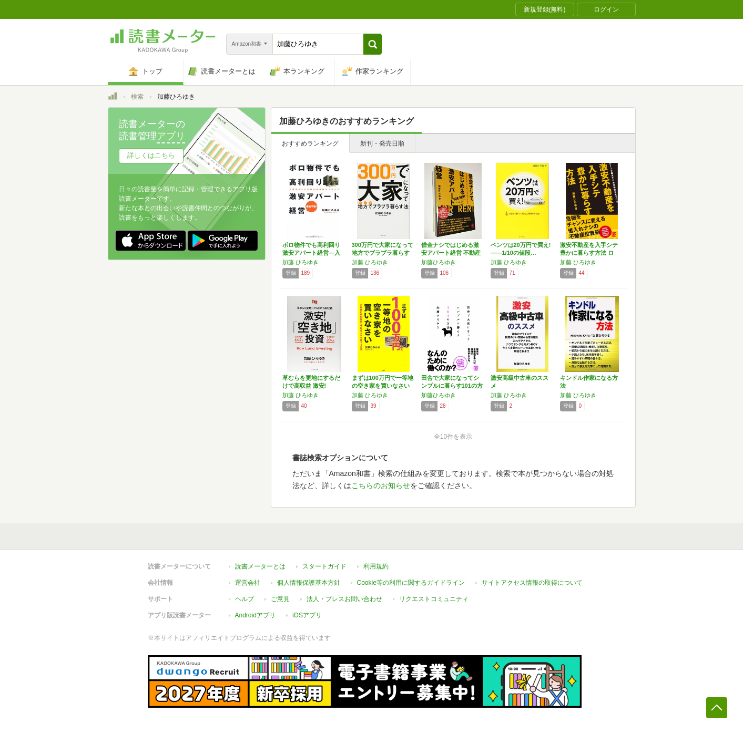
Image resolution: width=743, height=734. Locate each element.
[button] (372, 44)
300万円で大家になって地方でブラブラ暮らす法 (382, 253)
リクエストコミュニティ (434, 599)
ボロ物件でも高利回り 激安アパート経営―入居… (311, 253)
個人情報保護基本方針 (308, 583)
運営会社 (247, 583)
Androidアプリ (255, 615)
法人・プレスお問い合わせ (344, 599)
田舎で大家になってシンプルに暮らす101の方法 (452, 386)
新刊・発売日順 (382, 143)
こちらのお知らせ (380, 485)
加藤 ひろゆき (300, 262)
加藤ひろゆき (438, 262)
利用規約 (376, 566)
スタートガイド (324, 566)
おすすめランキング (310, 143)
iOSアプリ (307, 615)
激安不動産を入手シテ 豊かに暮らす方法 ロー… (589, 253)
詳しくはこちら (151, 155)
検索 (137, 96)
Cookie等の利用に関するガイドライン (411, 583)
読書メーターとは (260, 566)
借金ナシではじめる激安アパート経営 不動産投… (451, 253)
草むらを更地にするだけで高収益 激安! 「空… (311, 386)
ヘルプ (244, 599)
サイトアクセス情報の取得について (532, 583)
